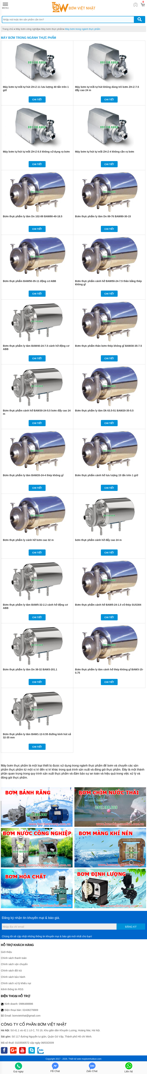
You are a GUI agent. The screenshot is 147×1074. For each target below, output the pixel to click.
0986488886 (26, 1003)
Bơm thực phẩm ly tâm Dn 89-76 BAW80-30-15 (103, 216)
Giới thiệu (6, 952)
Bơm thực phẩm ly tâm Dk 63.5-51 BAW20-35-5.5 (104, 410)
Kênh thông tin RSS (12, 989)
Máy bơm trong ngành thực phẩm (82, 29)
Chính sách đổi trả (11, 970)
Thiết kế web (74, 1059)
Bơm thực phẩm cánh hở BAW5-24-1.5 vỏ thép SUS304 (108, 604)
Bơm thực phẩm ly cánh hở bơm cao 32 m (28, 540)
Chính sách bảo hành (13, 976)
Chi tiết (37, 99)
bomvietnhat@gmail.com (26, 1015)
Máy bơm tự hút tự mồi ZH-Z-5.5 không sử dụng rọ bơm (36, 151)
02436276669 (30, 1010)
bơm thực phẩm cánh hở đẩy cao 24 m (98, 540)
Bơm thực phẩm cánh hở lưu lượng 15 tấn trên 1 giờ (106, 475)
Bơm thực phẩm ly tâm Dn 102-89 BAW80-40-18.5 (32, 216)
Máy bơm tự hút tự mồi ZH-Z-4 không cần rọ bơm (104, 151)
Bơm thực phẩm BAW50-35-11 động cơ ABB (29, 281)
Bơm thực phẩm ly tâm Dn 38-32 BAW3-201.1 (30, 669)
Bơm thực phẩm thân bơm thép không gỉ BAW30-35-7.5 (108, 345)
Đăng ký (131, 926)
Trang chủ (7, 29)
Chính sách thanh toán (14, 958)
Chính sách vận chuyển (14, 964)
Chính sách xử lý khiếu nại (16, 983)
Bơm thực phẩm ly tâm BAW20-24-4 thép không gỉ (33, 475)
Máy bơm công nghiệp (27, 29)
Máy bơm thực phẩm (52, 29)
